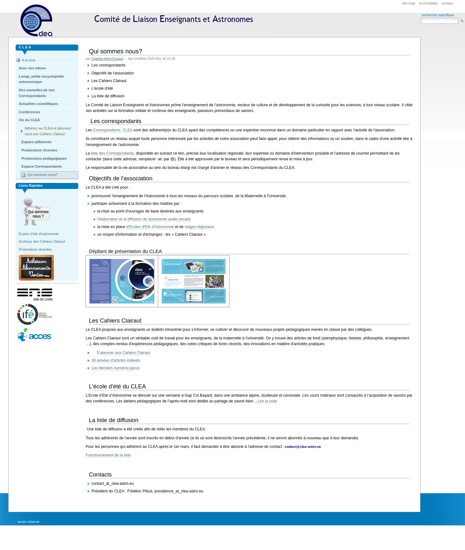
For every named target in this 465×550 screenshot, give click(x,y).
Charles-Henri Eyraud (107, 58)
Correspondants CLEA (112, 130)
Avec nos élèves (32, 68)
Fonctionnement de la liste (108, 455)
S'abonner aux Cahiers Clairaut (123, 353)
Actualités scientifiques (38, 104)
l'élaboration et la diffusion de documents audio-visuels (144, 219)
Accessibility (428, 3)
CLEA (139, 20)
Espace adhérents (36, 142)
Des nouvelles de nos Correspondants (37, 93)
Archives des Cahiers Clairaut (42, 241)
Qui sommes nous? (42, 175)
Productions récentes (39, 150)
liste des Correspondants (112, 153)
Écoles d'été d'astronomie (39, 234)
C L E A (25, 47)
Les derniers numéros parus (115, 368)
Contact (447, 3)
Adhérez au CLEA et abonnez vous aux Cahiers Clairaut (48, 131)
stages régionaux (199, 227)
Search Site (420, 17)
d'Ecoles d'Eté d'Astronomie (150, 227)
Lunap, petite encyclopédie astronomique (41, 79)
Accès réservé (28, 522)
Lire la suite (267, 401)
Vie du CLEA (29, 120)
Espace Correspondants (41, 166)
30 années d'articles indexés (115, 360)
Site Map (408, 3)
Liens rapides (31, 185)
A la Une (28, 60)
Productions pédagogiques (44, 158)
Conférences (29, 112)
